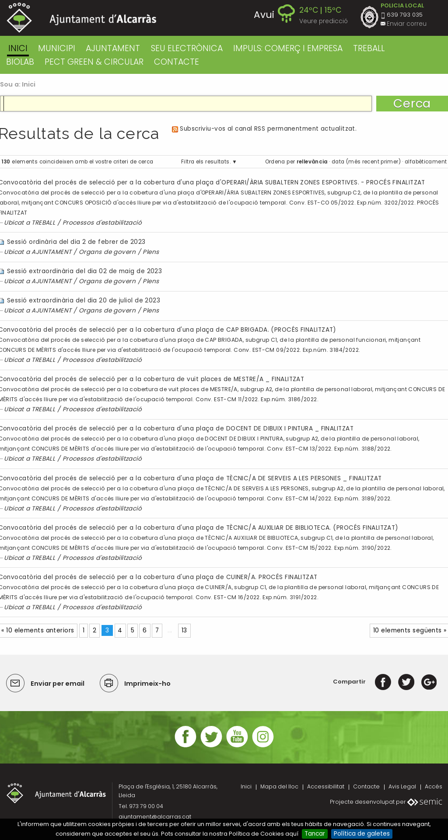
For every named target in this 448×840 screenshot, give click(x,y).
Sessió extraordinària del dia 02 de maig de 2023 (84, 271)
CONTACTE (176, 62)
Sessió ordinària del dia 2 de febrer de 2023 (76, 242)
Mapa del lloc (279, 786)
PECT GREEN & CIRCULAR (94, 62)
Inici (18, 48)
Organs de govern (107, 252)
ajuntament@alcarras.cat (155, 816)
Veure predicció (323, 21)
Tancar (314, 834)
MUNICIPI (56, 48)
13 (184, 630)
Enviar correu (407, 24)
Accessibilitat (325, 786)
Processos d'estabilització (102, 223)
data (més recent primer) (366, 161)
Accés (433, 786)
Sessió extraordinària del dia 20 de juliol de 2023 (83, 300)
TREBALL (369, 48)
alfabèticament (426, 161)
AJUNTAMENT (113, 48)
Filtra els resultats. (206, 161)
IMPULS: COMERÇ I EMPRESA (288, 48)
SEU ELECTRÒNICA (187, 48)
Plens (151, 252)
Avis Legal (402, 786)
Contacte (366, 786)
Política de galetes (362, 834)
